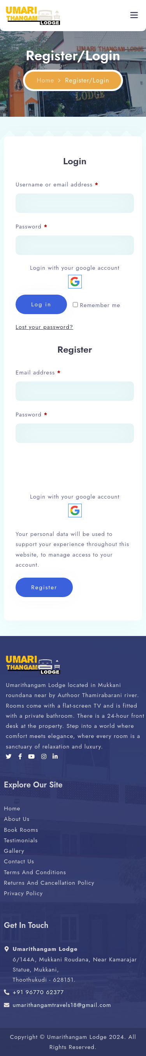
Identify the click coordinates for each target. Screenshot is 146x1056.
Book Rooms (21, 830)
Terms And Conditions (35, 872)
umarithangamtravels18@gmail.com (62, 1005)
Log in (41, 304)
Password (44, 226)
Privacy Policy (23, 893)
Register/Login (87, 80)
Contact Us (19, 861)
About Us (17, 819)
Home (45, 80)
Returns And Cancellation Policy (49, 883)
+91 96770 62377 (38, 992)
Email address (51, 372)
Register (44, 587)
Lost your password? (44, 327)
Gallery (14, 851)
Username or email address (70, 184)
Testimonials (21, 840)
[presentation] (75, 466)
